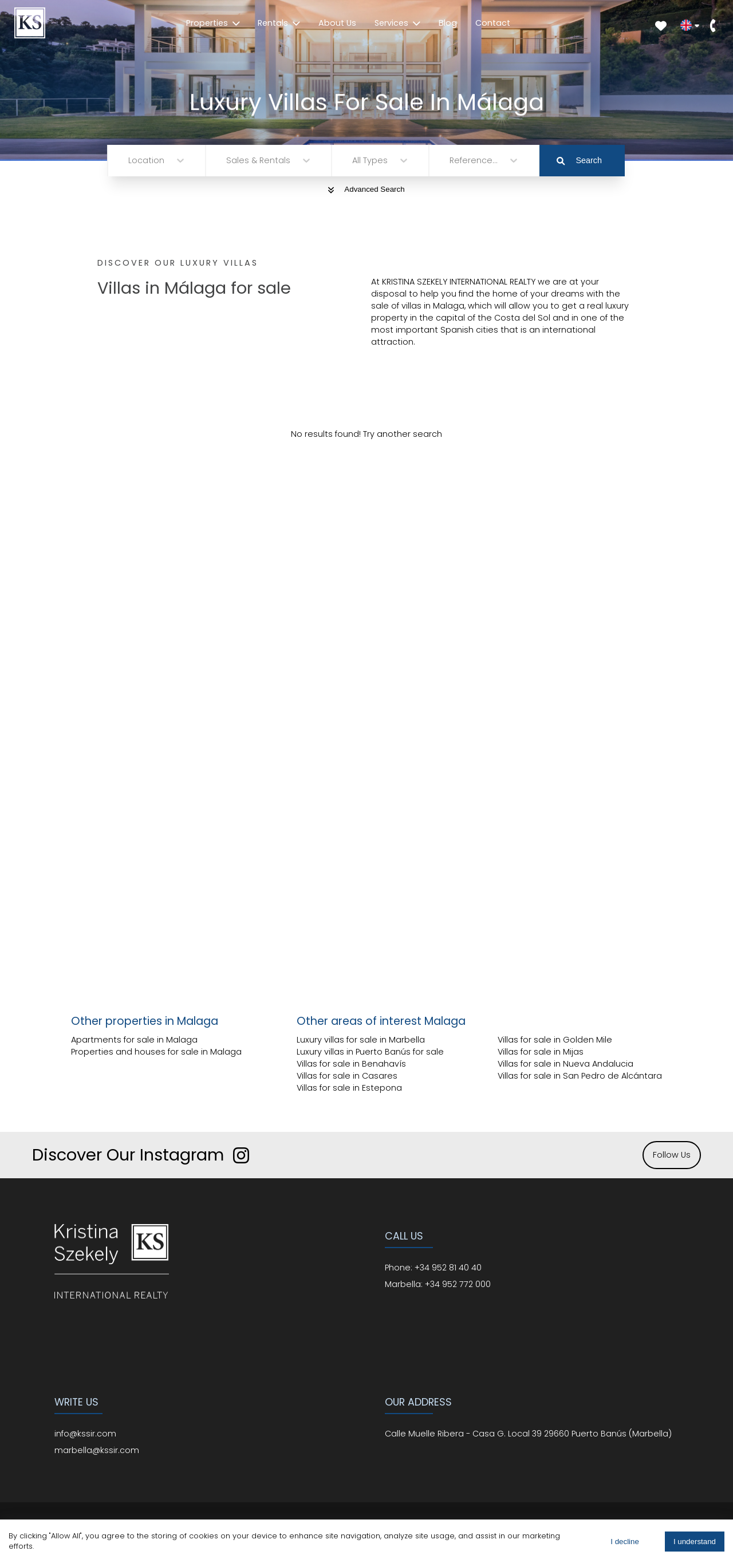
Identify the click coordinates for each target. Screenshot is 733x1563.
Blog (448, 23)
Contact (492, 23)
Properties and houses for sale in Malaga (156, 1051)
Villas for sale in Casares (347, 1076)
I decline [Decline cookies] (624, 1541)
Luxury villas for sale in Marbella (361, 1039)
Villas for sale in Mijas (541, 1051)
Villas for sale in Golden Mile (555, 1039)
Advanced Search (366, 189)
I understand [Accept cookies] (694, 1541)
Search (579, 160)
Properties (213, 23)
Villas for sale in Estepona (349, 1088)
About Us (337, 23)
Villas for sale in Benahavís (351, 1063)
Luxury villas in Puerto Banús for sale (370, 1051)
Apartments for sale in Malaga (134, 1039)
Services (397, 23)
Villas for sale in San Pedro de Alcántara (580, 1076)
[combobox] (129, 161)
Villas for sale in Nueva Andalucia (565, 1063)
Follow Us (672, 1155)
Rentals (279, 23)
